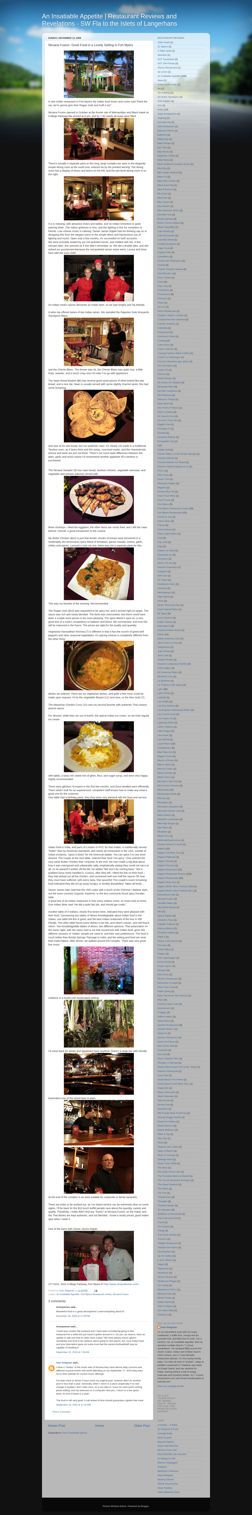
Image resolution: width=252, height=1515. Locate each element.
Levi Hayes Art (165, 718)
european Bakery (167, 437)
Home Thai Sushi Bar (169, 605)
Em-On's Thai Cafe (167, 420)
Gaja (160, 546)
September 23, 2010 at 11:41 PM (73, 1404)
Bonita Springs (165, 219)
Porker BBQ (164, 949)
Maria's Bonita (165, 773)
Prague (161, 953)
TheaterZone (164, 1197)
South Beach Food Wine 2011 (173, 1083)
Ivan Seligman (64, 1362)
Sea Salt (162, 1054)
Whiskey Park (165, 1293)
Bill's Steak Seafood (168, 172)
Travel (161, 1222)
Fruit (160, 538)
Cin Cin (161, 307)
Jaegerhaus (164, 647)
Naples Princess (166, 865)
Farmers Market (166, 458)
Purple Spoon (165, 966)
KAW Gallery (164, 668)
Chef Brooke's (165, 273)
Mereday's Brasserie (168, 806)
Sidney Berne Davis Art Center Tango (177, 1067)
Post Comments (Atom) (75, 1433)
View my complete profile (171, 1386)
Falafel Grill (163, 449)
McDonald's (164, 789)
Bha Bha (162, 168)
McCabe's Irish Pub (168, 781)
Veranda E (163, 1272)
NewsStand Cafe (166, 894)
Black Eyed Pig (165, 185)
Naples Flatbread (167, 857)
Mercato (162, 798)
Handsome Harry (166, 584)
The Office (163, 1188)
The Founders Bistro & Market (173, 1176)
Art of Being (164, 92)
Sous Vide (163, 1075)
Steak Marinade (166, 1096)
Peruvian (162, 945)
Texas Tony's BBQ (167, 1163)
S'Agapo (162, 1012)
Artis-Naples (164, 101)
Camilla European (167, 244)
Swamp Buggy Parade (169, 1117)
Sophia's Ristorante (168, 1071)
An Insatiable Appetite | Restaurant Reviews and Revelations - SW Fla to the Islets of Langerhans (109, 20)
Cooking (162, 340)
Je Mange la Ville (167, 1458)
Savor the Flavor (166, 1041)
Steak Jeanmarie (166, 1092)
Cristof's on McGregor (169, 357)
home (160, 601)
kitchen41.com (165, 676)
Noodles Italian (165, 903)
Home (99, 1425)
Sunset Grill (164, 1104)
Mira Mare (163, 827)
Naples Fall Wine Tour (169, 852)
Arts (160, 105)
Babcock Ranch (166, 130)
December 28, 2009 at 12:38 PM (73, 1316)
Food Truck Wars (166, 495)
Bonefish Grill (165, 214)
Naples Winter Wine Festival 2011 (175, 890)
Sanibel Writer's (166, 1029)
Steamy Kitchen (166, 1479)
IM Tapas (162, 613)
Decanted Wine (166, 386)
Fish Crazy (163, 475)
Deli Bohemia (165, 395)
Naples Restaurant (167, 869)
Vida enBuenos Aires (168, 1492)
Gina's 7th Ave (165, 563)
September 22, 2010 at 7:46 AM (72, 1352)
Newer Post (56, 1425)
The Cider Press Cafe (169, 1171)
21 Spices (163, 46)
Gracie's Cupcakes (167, 567)
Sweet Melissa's (166, 1130)
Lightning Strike (166, 722)
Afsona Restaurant (167, 67)
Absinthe (162, 55)
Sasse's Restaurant (168, 1037)
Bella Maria (163, 160)
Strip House (164, 1100)
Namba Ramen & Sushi (170, 844)
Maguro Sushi (165, 756)
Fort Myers (163, 504)
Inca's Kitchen (165, 617)
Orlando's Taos (165, 920)
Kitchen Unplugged (167, 1462)
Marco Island (164, 764)
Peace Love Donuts (168, 941)
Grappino (162, 571)
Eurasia (162, 433)
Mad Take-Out (165, 752)
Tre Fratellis (164, 1226)
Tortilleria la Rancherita (169, 1214)
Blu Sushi (162, 193)
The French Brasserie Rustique (174, 1180)
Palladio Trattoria (166, 924)
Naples (161, 848)
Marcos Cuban (165, 768)
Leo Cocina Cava (167, 714)
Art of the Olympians (168, 97)
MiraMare (162, 831)
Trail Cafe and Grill (167, 1218)
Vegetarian (163, 1268)
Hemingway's (165, 592)
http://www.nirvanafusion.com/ (121, 1284)
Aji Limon (162, 72)
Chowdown (163, 290)
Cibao (161, 302)
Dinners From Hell (167, 1450)
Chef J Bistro (164, 277)
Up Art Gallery (165, 1256)
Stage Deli (163, 1088)
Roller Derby (164, 991)
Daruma (162, 374)
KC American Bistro (168, 672)
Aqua (160, 80)
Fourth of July (165, 517)
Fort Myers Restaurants (170, 512)
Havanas (162, 588)
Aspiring (162, 118)
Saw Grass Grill (166, 1046)
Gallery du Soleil (166, 550)
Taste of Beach (165, 1151)
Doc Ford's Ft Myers (168, 407)
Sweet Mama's (165, 1125)
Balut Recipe (164, 143)
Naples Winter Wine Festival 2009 (175, 886)
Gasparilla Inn (165, 554)
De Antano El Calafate (169, 382)
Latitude (162, 697)
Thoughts (162, 1201)
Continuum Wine (166, 336)
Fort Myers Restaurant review (96, 1294)
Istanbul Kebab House (169, 630)
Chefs (161, 281)
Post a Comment (61, 1411)
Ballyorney (163, 139)
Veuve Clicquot (165, 1277)
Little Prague (164, 731)
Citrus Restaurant (167, 311)
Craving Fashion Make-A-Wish (174, 353)
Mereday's (163, 802)
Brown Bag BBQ (166, 227)
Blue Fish (162, 197)
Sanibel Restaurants (168, 1025)
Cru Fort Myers (165, 365)
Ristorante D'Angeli (168, 983)
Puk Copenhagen (167, 958)
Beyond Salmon (166, 1441)
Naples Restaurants (168, 878)
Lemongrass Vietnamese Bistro (174, 710)
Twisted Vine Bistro (168, 1247)
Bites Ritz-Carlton (167, 181)
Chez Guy (163, 286)
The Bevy (162, 1167)
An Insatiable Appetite (68, 1294)
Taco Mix (162, 1138)
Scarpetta (163, 1050)
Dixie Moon (163, 403)
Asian (160, 109)
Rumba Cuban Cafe (168, 1004)
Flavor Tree (163, 479)
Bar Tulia (162, 147)
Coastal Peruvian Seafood (171, 319)
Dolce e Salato (165, 412)
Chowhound (164, 294)
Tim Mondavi (164, 1209)
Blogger (145, 1506)
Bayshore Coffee (166, 155)
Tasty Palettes (165, 1488)
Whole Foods (165, 1297)
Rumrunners (164, 1008)
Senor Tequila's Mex (168, 1058)
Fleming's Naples (167, 483)
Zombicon (163, 1314)
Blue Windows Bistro (168, 210)
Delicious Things (166, 399)
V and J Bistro (165, 1260)
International (164, 626)
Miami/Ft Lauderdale (168, 819)
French (161, 525)
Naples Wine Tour (167, 882)
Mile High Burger (166, 823)
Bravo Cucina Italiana (169, 223)
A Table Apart (164, 50)
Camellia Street (166, 239)
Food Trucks (164, 500)
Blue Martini (164, 206)
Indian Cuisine (165, 622)
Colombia (162, 328)
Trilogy (161, 1230)
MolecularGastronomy (169, 840)
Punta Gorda (164, 962)
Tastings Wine (165, 1159)
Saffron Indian (165, 1016)
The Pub (162, 1193)
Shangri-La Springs (168, 1062)
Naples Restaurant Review (172, 873)
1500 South (164, 42)
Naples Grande (165, 861)
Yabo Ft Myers (165, 1306)
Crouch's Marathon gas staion (173, 361)
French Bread (165, 529)
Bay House (163, 151)
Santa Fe (162, 1033)
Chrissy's (162, 298)
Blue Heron (163, 202)
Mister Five (163, 836)
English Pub (164, 424)
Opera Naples (165, 915)
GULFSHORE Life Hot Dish (172, 1454)
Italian (161, 634)
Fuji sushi (162, 542)
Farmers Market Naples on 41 (173, 466)
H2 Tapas (162, 579)
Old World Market (167, 907)
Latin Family (164, 693)
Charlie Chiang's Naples (170, 269)
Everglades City (166, 441)
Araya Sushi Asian (167, 84)
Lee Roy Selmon (166, 705)
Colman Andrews (166, 323)
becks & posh (165, 1437)
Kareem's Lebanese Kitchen (172, 664)
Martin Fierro (164, 777)
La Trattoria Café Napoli (170, 685)
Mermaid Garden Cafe (169, 811)
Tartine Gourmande (168, 1483)
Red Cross (163, 974)
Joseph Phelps (165, 659)
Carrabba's (163, 256)
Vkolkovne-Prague (167, 1281)
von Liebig (163, 1285)
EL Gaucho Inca (166, 416)
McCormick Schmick (168, 785)
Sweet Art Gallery (167, 1121)
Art (159, 88)
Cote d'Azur (164, 344)
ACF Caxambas (166, 59)
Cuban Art (163, 370)
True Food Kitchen (167, 1234)
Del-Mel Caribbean (167, 391)
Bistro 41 (162, 176)
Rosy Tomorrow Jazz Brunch (173, 995)
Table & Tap (164, 1134)
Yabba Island (164, 1302)
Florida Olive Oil (166, 491)
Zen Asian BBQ (166, 1310)
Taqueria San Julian (168, 1146)
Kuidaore (162, 1467)
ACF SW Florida (166, 63)
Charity (161, 265)
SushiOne (163, 1109)
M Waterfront (164, 748)
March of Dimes (166, 760)
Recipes (162, 970)
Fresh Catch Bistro (167, 533)
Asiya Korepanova (167, 113)
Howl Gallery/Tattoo (168, 609)
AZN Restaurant (166, 126)
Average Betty (165, 1433)
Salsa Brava (164, 1020)
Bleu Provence (165, 189)
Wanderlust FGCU (167, 1289)
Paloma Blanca (165, 928)
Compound (163, 332)
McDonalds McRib (167, 794)
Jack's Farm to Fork (168, 642)
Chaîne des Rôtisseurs (169, 260)
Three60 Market (166, 1205)
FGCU (161, 470)
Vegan (161, 1264)
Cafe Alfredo (164, 231)
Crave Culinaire (166, 349)
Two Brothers (165, 1251)
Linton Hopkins (165, 726)
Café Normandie (166, 235)
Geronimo (163, 558)
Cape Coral (163, 248)
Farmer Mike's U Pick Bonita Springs (177, 454)
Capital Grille (164, 252)
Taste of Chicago (166, 1155)
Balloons (162, 134)
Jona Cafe (163, 655)
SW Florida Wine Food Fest (172, 1113)
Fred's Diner (164, 521)
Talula (161, 1142)
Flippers (162, 487)
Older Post (142, 1425)
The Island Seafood (168, 1184)
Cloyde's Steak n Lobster (171, 315)
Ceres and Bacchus (168, 1445)
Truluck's (162, 1239)
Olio (160, 911)
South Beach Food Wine (170, 1079)
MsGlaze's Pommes (168, 1471)
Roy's (160, 999)
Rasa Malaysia (165, 1475)
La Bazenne (164, 680)
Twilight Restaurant (168, 1243)
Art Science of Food (168, 1429)
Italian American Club (169, 638)
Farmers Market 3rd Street (171, 462)
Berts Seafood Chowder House (174, 164)
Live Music (163, 735)
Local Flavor (164, 743)
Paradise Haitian (166, 932)
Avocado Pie (164, 122)
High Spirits (164, 596)
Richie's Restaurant (168, 978)
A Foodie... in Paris (167, 1425)
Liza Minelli (163, 739)
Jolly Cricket (164, 651)
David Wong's (165, 378)
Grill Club (162, 575)
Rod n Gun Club (166, 987)
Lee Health (163, 701)
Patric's (161, 936)
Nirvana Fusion (121, 1294)
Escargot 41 (164, 428)
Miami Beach (164, 815)
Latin (160, 689)
